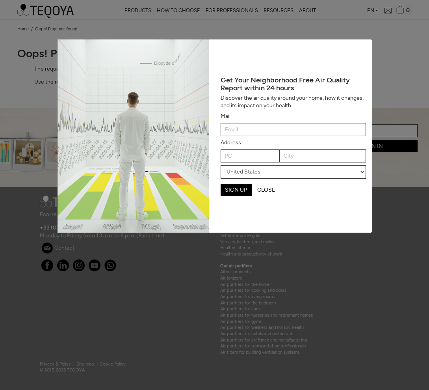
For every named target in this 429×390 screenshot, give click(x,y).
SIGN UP (236, 190)
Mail (225, 116)
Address (231, 142)
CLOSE (266, 190)
